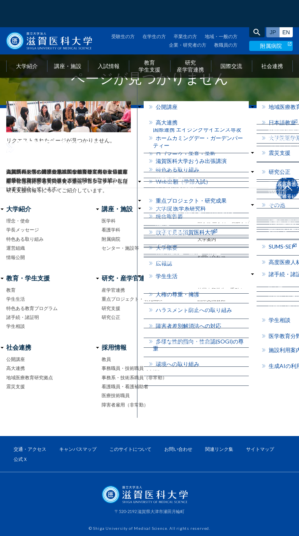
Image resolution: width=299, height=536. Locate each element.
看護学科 (111, 230)
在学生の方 (154, 9)
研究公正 (111, 317)
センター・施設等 (120, 248)
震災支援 (15, 386)
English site (286, 5)
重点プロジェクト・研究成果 (132, 299)
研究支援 (111, 308)
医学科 (109, 221)
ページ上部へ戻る (287, 188)
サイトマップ (260, 449)
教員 (106, 359)
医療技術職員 (116, 395)
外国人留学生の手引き (220, 290)
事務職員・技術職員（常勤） (132, 368)
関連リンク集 (219, 449)
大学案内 (206, 239)
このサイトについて (130, 449)
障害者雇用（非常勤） (125, 405)
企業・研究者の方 (187, 18)
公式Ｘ (21, 459)
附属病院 (271, 18)
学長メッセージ (22, 230)
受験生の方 (123, 9)
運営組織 (15, 248)
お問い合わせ (211, 257)
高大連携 (15, 368)
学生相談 (15, 326)
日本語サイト (273, 5)
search (257, 5)
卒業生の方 (185, 9)
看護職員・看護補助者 (125, 386)
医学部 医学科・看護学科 (223, 221)
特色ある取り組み (25, 239)
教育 (11, 290)
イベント (206, 248)
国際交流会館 (211, 299)
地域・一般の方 (221, 9)
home (9, 120)
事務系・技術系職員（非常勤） (134, 377)
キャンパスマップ (78, 449)
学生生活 (15, 299)
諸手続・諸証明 (22, 317)
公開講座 (15, 359)
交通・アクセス (30, 449)
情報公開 (15, 257)
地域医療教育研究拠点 (29, 377)
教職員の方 (225, 18)
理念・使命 (18, 221)
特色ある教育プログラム (32, 308)
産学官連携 (113, 290)
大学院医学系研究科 (218, 230)
